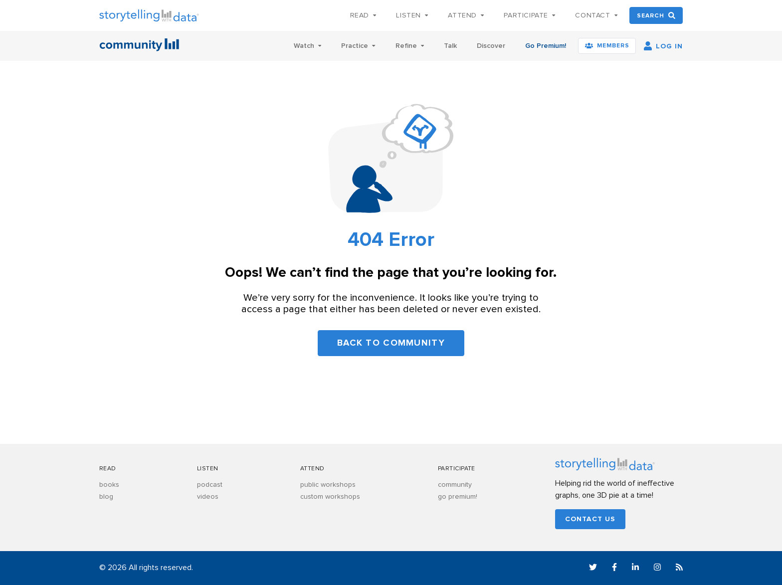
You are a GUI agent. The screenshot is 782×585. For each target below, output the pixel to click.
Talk (450, 45)
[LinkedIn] (635, 569)
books (109, 484)
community (455, 484)
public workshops (328, 484)
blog (106, 496)
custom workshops (330, 496)
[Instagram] (657, 569)
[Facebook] (614, 569)
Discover (491, 45)
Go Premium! (545, 45)
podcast (209, 484)
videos (207, 496)
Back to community (391, 343)
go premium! (457, 496)
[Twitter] (593, 569)
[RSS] (679, 569)
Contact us (590, 519)
